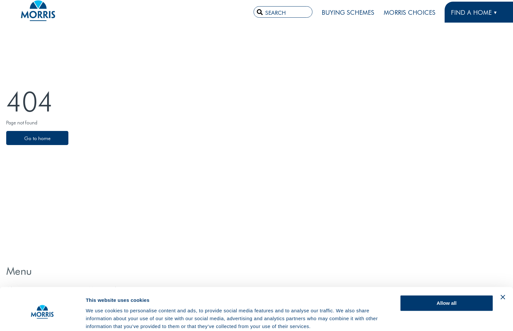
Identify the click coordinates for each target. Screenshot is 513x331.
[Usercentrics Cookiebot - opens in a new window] (42, 318)
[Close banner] (503, 270)
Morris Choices (409, 12)
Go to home (37, 138)
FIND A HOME (471, 12)
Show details (101, 318)
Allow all (447, 277)
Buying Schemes (348, 12)
